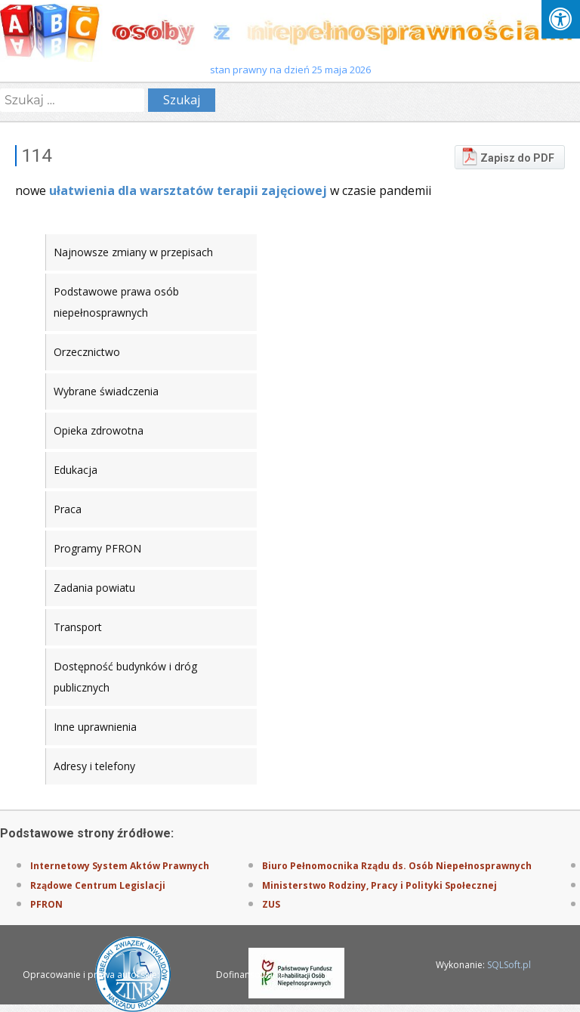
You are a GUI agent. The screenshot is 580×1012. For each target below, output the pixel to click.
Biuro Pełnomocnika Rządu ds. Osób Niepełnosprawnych (397, 865)
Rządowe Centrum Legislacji (97, 885)
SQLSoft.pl (509, 964)
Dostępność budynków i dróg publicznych (125, 677)
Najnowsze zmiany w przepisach (133, 252)
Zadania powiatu (94, 587)
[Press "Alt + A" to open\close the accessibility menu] (560, 19)
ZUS (271, 904)
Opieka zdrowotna (98, 430)
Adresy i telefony (94, 766)
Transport (78, 627)
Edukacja (75, 470)
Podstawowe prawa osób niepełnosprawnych (116, 302)
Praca (68, 509)
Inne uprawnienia (95, 727)
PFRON (46, 904)
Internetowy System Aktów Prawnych (119, 865)
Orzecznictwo (87, 352)
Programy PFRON (97, 548)
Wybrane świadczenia (106, 391)
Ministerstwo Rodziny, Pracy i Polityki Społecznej (379, 885)
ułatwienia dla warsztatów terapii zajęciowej (188, 190)
